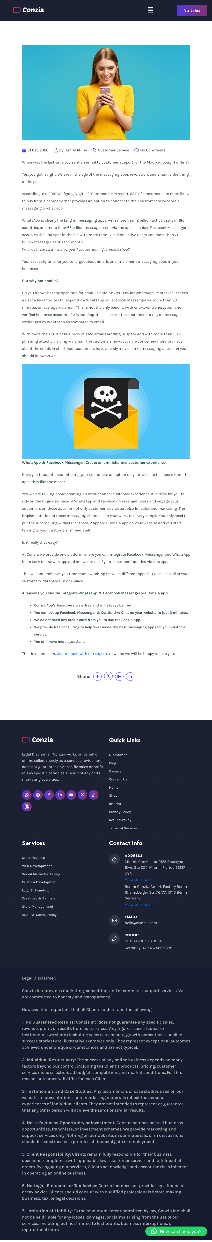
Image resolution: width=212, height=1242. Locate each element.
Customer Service (113, 150)
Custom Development (40, 885)
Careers (115, 772)
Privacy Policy (120, 813)
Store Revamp (33, 860)
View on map (137, 881)
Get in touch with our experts (82, 653)
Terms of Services (124, 830)
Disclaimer (118, 755)
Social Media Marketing (42, 877)
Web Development (37, 868)
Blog (113, 763)
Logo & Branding (36, 893)
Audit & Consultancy (39, 918)
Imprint (115, 805)
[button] (150, 10)
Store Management (38, 910)
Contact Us (118, 780)
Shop (113, 796)
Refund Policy (120, 822)
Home (114, 788)
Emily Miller (76, 150)
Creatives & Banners (39, 901)
